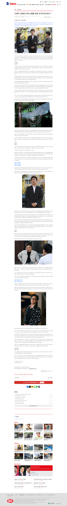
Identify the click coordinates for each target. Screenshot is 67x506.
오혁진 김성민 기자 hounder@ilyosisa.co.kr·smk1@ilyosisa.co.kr (22, 16)
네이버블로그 (45, 2)
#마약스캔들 (21, 374)
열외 (46, 2)
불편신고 (16, 494)
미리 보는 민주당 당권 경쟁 (34, 473)
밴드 (39, 387)
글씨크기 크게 (50, 17)
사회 (15, 9)
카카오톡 (32, 387)
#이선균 (18, 374)
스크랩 (49, 17)
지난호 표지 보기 (10, 495)
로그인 (60, 1)
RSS (45, 494)
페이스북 (43, 2)
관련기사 (16, 391)
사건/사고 (19, 9)
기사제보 (49, 1)
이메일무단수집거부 (40, 494)
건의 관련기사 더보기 (33, 405)
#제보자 (31, 374)
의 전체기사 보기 (46, 371)
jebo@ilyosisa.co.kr (32, 368)
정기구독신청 (53, 1)
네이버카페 (37, 387)
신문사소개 (8, 494)
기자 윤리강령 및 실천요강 (51, 494)
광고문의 (12, 494)
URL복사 (44, 17)
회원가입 (57, 1)
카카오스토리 (42, 2)
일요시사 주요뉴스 (17, 464)
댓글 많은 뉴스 (16, 443)
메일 (46, 17)
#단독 (15, 374)
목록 (45, 17)
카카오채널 (40, 2)
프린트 (48, 17)
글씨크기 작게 (52, 17)
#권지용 (29, 374)
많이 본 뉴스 (16, 422)
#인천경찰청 (25, 374)
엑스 (30, 387)
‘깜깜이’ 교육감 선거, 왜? (34, 474)
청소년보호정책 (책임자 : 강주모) (31, 494)
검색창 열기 (60, 4)
